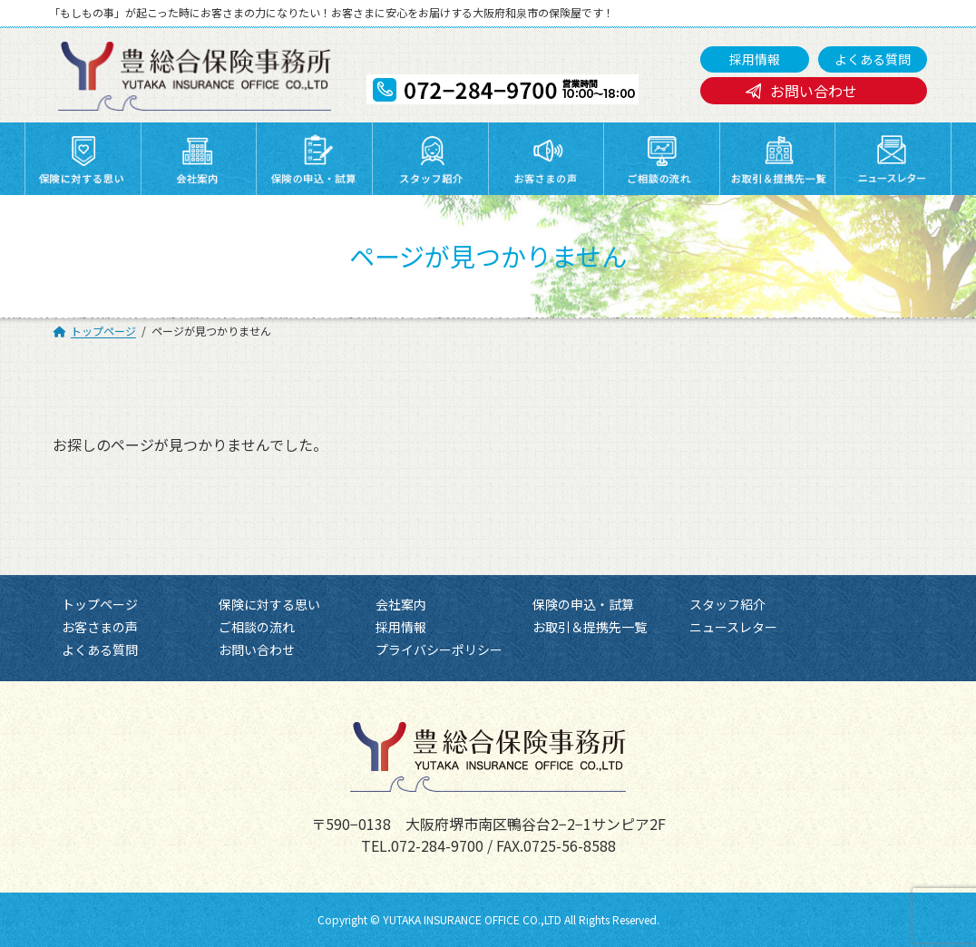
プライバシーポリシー (439, 650)
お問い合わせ (813, 91)
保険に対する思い (269, 604)
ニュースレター (733, 628)
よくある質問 (872, 59)
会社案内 (401, 604)
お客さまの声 (100, 628)
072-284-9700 (437, 845)
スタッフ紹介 (727, 604)
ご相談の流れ (257, 628)
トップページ (100, 604)
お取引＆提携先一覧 (589, 628)
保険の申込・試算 (583, 604)
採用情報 (754, 59)
